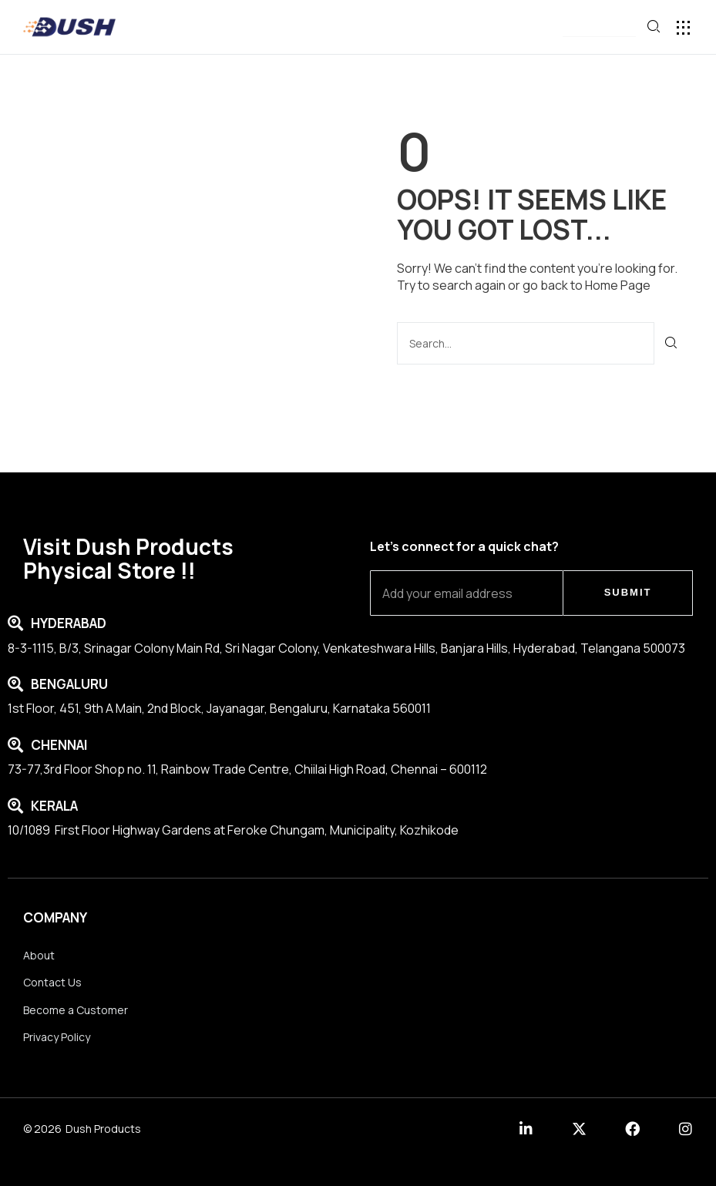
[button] (599, 28)
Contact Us (52, 982)
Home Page (617, 285)
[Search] (671, 343)
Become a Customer (75, 1010)
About (39, 955)
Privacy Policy (56, 1037)
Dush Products (103, 1128)
